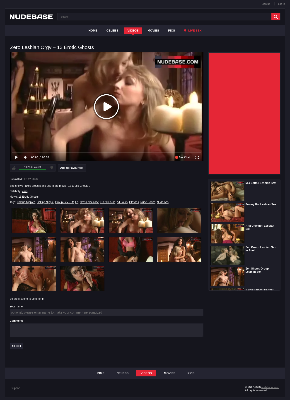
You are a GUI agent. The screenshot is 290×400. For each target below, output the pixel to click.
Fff (76, 202)
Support (15, 388)
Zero (25, 191)
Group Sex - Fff (64, 202)
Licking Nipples (26, 202)
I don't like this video (51, 167)
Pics (171, 30)
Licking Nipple (45, 202)
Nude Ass (162, 202)
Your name (16, 306)
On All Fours (107, 202)
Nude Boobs (147, 202)
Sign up (266, 3)
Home (93, 30)
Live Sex (192, 30)
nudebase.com (270, 387)
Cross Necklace (89, 202)
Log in (281, 3)
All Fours (122, 202)
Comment (16, 320)
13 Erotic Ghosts (28, 196)
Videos (132, 30)
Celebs (112, 30)
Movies (153, 30)
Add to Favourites (71, 167)
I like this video (14, 167)
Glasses (134, 202)
